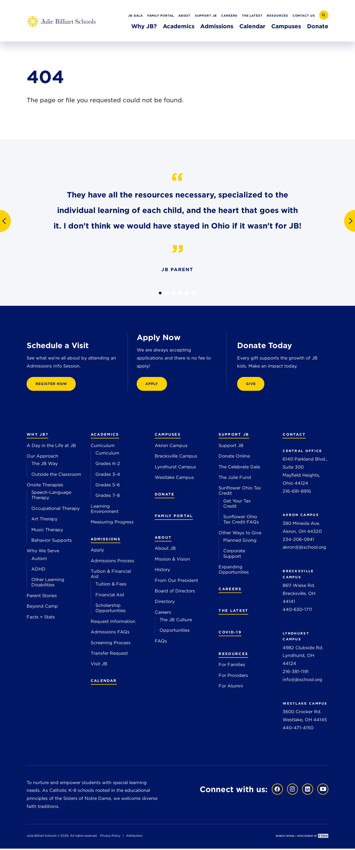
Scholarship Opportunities (110, 609)
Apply (97, 551)
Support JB (206, 15)
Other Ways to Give (240, 534)
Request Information (113, 622)
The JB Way (44, 465)
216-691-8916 (297, 492)
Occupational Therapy (55, 509)
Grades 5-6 (107, 486)
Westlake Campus (174, 478)
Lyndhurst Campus (175, 468)
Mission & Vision (172, 560)
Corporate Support (234, 554)
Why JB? (144, 26)
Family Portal (160, 15)
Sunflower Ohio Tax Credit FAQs (241, 520)
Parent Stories (42, 597)
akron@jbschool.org (304, 548)
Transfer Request (109, 654)
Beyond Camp (42, 607)
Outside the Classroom (56, 475)
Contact (294, 435)
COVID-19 (230, 633)
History (162, 571)
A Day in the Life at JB (51, 447)
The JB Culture (175, 621)
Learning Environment (104, 510)
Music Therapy (47, 530)
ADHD (38, 570)
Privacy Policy (110, 837)
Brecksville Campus (176, 457)
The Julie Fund (235, 478)
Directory (165, 602)
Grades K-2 (107, 465)
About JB (165, 549)
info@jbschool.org (302, 681)
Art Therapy (44, 520)
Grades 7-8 (107, 496)
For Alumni (231, 687)
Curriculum (103, 447)
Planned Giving (240, 541)
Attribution (134, 837)
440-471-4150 (298, 729)
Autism (39, 559)
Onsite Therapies (45, 486)
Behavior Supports (51, 541)
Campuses (286, 26)
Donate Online (234, 457)
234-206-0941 (298, 540)
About (184, 15)
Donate (317, 26)
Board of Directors (175, 592)
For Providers (233, 676)
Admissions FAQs (110, 633)
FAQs (161, 642)
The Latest (252, 15)
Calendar (252, 26)
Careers (229, 15)
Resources (277, 15)
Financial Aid (109, 596)
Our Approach (42, 457)
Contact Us (304, 15)
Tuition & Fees (110, 585)
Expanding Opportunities (234, 571)
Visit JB (99, 665)
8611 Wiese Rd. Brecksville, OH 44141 (299, 594)
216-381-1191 (296, 673)
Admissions (216, 26)
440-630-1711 (297, 610)
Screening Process (111, 643)
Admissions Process (112, 562)
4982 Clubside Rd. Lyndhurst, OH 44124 (303, 657)
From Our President (176, 581)
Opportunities (174, 631)
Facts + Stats (41, 618)
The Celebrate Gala (239, 468)
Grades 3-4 (107, 475)
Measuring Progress (112, 523)
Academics (178, 26)
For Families (232, 666)
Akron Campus (171, 447)
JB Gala (135, 15)
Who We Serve (43, 552)
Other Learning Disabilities (47, 583)
